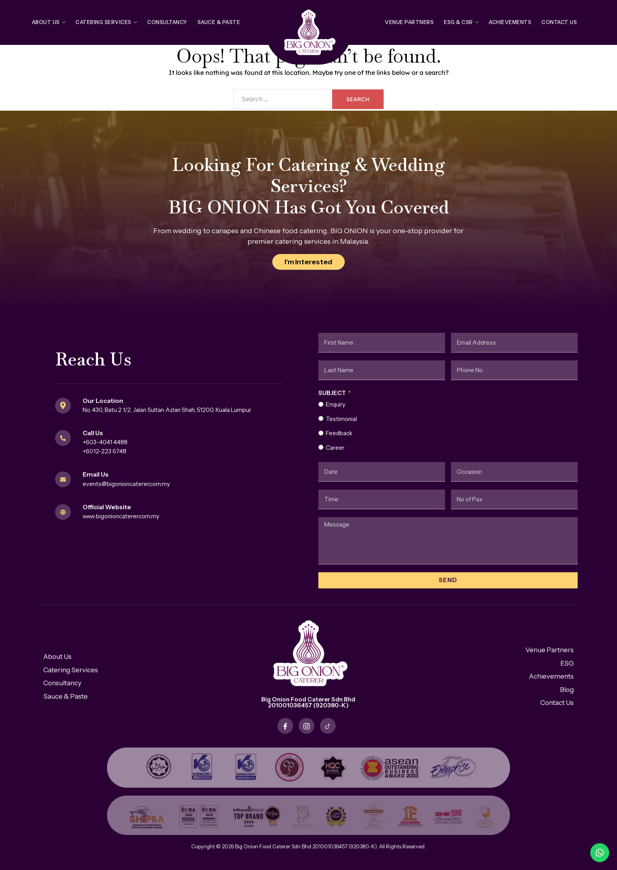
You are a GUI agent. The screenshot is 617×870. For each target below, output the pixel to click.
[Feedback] (320, 433)
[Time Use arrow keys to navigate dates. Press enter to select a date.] (381, 499)
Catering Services (106, 22)
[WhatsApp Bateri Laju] (566, 852)
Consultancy (167, 22)
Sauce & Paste (219, 22)
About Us (49, 22)
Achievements (510, 22)
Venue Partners (409, 22)
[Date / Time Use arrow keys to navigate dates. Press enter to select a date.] (381, 472)
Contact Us (559, 22)
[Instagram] (306, 726)
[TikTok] (328, 726)
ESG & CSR (461, 22)
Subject (332, 393)
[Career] (320, 447)
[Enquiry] (320, 404)
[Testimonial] (320, 418)
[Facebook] (285, 726)
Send (448, 580)
